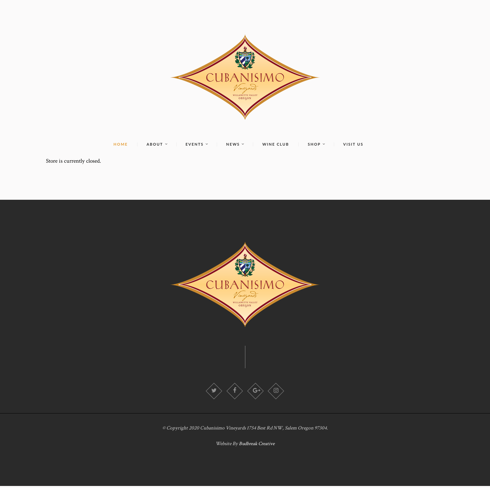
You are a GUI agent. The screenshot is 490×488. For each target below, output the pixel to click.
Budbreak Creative (256, 445)
